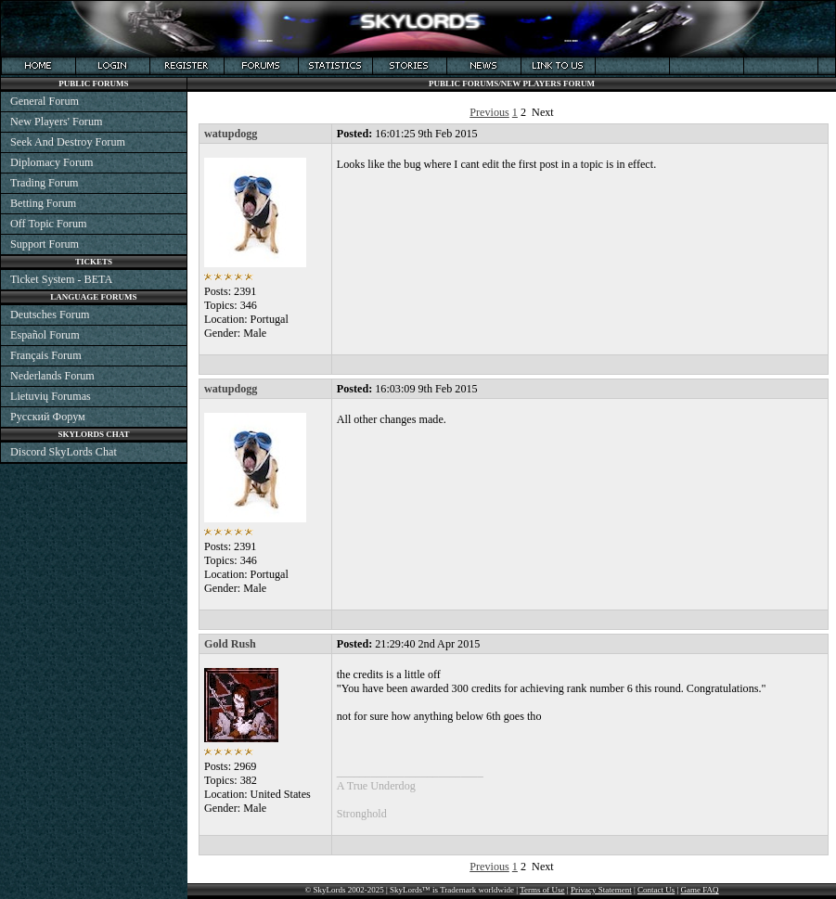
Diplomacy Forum (51, 162)
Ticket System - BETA (61, 279)
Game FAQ (700, 889)
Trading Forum (44, 182)
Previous (489, 112)
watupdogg (230, 133)
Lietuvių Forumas (50, 396)
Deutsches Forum (49, 314)
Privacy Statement (601, 889)
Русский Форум (47, 416)
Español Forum (45, 334)
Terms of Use (542, 889)
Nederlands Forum (52, 375)
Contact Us (656, 889)
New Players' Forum (56, 121)
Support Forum (44, 244)
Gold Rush (230, 643)
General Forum (44, 101)
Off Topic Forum (48, 223)
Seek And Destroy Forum (67, 141)
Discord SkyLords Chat (63, 451)
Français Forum (46, 355)
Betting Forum (43, 203)
